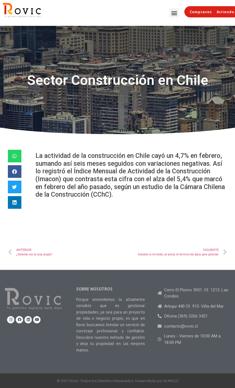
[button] (174, 12)
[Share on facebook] (14, 171)
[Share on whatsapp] (14, 156)
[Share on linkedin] (14, 202)
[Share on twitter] (14, 187)
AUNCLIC (171, 381)
